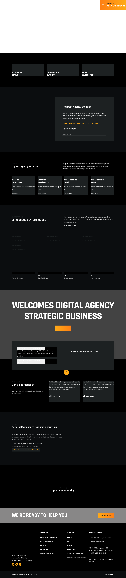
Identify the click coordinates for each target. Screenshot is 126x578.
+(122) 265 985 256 (82, 354)
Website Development (47, 554)
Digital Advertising (46, 542)
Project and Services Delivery (76, 558)
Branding (43, 546)
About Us (59, 5)
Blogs (79, 5)
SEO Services (44, 550)
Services (69, 5)
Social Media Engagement (48, 538)
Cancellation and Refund (74, 554)
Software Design (53, 236)
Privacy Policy (71, 550)
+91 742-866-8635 (116, 5)
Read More (16, 193)
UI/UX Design (16, 236)
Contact (88, 5)
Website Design (87, 236)
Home (49, 5)
